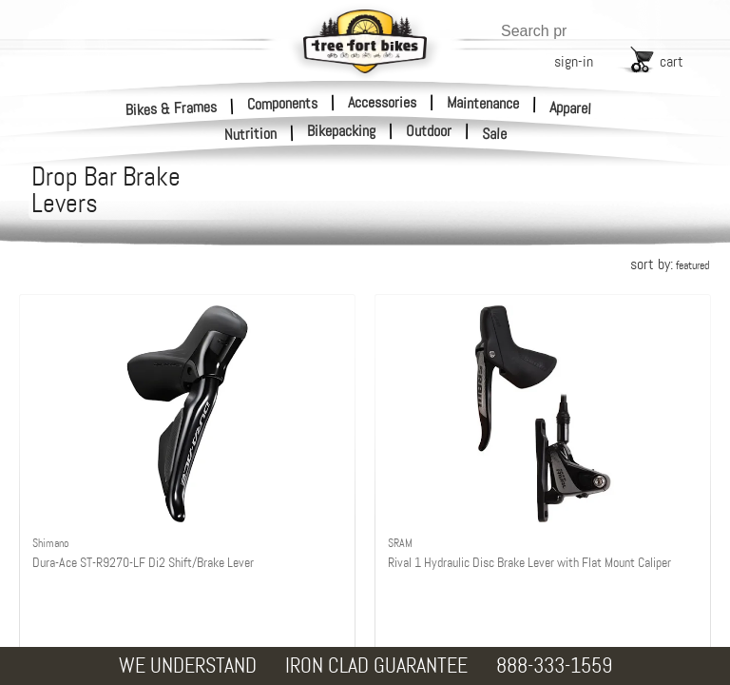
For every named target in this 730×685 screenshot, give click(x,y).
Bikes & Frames (171, 108)
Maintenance (483, 102)
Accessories (382, 102)
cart (671, 61)
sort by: (669, 264)
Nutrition (251, 134)
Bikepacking (341, 131)
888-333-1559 (554, 665)
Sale (495, 134)
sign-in (573, 61)
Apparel (570, 108)
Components (282, 102)
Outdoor (428, 131)
